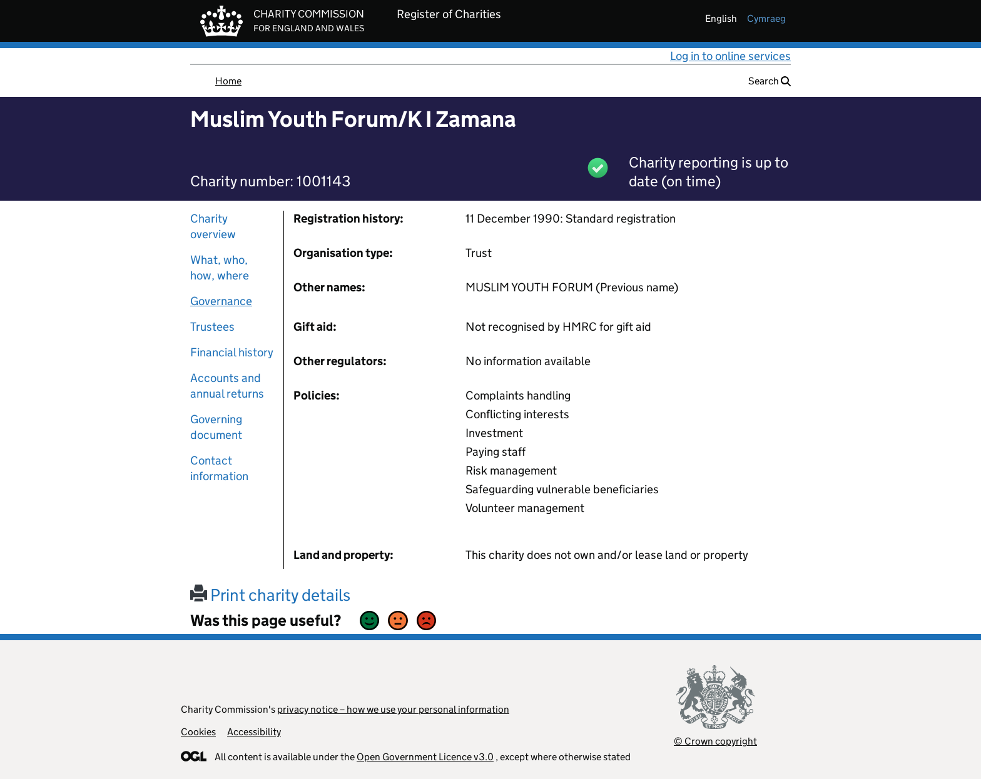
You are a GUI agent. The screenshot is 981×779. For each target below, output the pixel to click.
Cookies (198, 732)
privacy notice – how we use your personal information (393, 709)
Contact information (219, 468)
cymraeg (766, 18)
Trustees (212, 326)
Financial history (231, 352)
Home (228, 81)
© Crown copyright (715, 741)
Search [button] (769, 81)
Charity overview (213, 226)
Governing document (216, 427)
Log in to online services (730, 56)
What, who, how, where (219, 268)
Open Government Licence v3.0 (425, 757)
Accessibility (254, 732)
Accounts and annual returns (227, 386)
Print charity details (270, 595)
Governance (221, 301)
